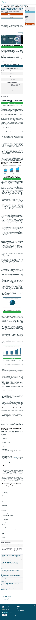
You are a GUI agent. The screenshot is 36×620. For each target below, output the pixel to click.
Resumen (11, 17)
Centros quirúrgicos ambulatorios (17, 157)
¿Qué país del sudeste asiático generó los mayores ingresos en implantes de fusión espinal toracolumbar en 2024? (12, 576)
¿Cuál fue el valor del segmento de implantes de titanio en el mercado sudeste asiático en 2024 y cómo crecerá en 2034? (12, 567)
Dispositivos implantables (23, 5)
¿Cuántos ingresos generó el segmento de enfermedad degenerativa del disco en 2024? (12, 572)
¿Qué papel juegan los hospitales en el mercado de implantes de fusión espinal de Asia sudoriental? (12, 584)
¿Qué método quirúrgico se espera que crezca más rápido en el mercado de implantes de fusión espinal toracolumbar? (12, 580)
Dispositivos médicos (14, 5)
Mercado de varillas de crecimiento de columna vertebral (12, 601)
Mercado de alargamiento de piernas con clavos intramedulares (10, 599)
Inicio (2, 5)
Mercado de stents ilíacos (7, 597)
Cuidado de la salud (7, 5)
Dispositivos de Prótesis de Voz (8, 595)
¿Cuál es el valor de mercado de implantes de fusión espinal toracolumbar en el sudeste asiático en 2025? (12, 560)
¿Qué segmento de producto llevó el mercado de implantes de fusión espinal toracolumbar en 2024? (12, 563)
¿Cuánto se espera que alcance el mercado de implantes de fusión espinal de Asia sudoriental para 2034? (12, 556)
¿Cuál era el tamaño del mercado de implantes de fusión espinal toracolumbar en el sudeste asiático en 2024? (12, 546)
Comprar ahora (30, 12)
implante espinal (17, 458)
